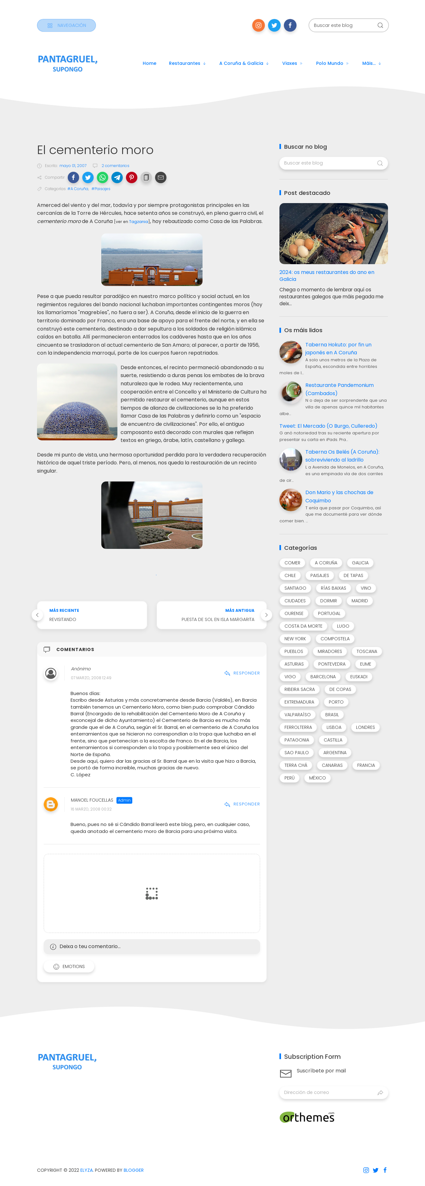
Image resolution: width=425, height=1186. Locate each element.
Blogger (134, 1170)
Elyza (86, 1170)
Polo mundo (333, 63)
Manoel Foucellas (92, 800)
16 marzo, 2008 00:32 (91, 809)
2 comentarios (115, 165)
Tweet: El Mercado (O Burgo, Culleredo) (328, 426)
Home (149, 63)
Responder (242, 673)
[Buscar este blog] (348, 25)
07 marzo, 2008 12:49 (91, 678)
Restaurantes (188, 63)
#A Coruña (77, 188)
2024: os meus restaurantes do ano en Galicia (326, 276)
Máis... (372, 63)
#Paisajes (100, 188)
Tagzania (138, 221)
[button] (73, 177)
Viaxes (292, 63)
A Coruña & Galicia (244, 63)
